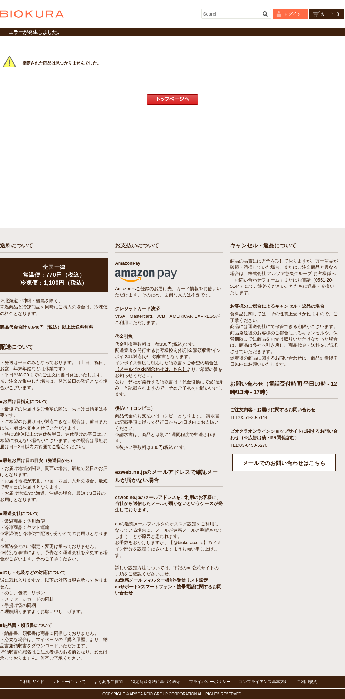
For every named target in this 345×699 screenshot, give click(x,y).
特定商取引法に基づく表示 (156, 681)
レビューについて (69, 681)
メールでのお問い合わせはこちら (284, 463)
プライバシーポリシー (209, 681)
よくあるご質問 (108, 681)
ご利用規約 (307, 681)
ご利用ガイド (31, 681)
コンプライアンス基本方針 (263, 681)
